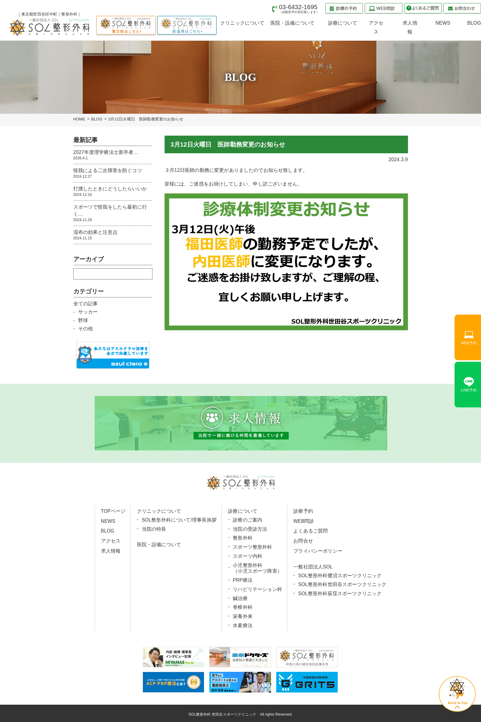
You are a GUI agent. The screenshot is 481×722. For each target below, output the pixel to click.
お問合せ (303, 540)
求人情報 (111, 550)
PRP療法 (243, 578)
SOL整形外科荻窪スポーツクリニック (340, 592)
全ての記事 (85, 303)
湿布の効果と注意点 (112, 235)
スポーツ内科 (247, 555)
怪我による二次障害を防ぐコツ (112, 173)
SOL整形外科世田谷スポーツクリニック (342, 583)
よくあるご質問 (310, 530)
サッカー (88, 311)
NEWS (108, 520)
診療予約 (303, 511)
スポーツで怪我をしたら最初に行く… (112, 213)
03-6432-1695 (299, 9)
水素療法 (243, 623)
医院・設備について (159, 544)
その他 (85, 328)
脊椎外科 (243, 605)
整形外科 (243, 537)
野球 (83, 320)
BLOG (97, 119)
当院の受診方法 (250, 528)
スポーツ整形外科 (252, 546)
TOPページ (113, 511)
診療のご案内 (247, 519)
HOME (79, 119)
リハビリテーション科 (257, 587)
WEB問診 (303, 520)
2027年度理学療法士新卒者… (112, 155)
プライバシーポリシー (317, 550)
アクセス (111, 540)
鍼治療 (240, 596)
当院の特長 (154, 528)
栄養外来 (243, 614)
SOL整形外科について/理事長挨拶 (179, 519)
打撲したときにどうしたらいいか (112, 191)
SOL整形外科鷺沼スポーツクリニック (340, 574)
